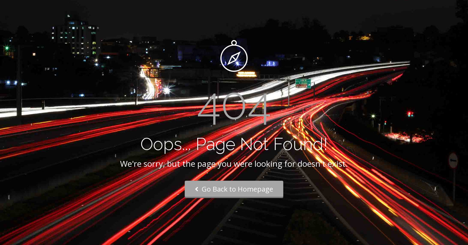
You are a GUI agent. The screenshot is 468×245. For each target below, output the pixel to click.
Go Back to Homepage (234, 189)
